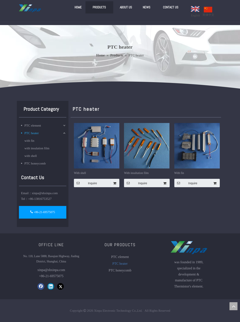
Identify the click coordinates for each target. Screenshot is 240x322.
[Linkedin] (50, 286)
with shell (30, 156)
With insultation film (136, 173)
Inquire (85, 183)
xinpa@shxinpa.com (45, 193)
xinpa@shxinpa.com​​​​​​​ (51, 270)
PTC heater (31, 133)
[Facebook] (40, 286)
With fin (179, 173)
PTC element (32, 125)
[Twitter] (60, 286)
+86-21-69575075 (42, 212)
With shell (80, 173)
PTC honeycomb (35, 163)
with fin (29, 140)
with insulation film (36, 148)
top (233, 306)
